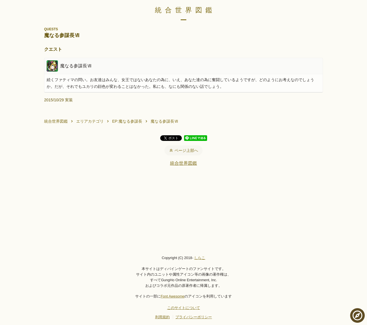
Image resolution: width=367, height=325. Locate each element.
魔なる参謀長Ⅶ (164, 121)
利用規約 (162, 317)
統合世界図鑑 (185, 10)
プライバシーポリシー (193, 317)
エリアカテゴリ (90, 121)
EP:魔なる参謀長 (127, 121)
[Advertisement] (183, 210)
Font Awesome (172, 296)
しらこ (199, 258)
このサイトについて (183, 308)
